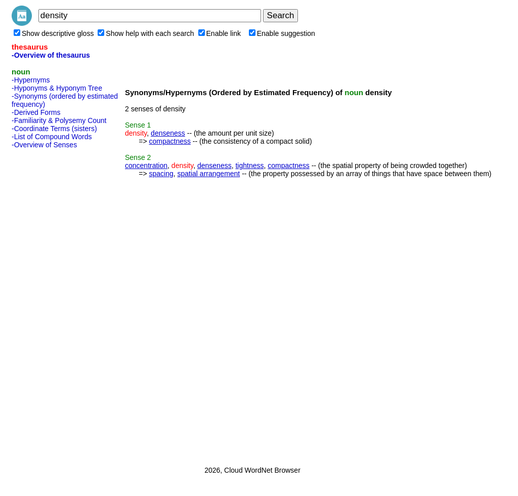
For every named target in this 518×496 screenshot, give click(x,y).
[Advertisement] (52, 304)
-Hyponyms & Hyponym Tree (57, 88)
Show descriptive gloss (54, 33)
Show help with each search (146, 33)
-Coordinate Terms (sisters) (54, 129)
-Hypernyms (31, 80)
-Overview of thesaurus (51, 55)
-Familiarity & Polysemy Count (59, 120)
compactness (169, 141)
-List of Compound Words (52, 137)
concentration (146, 165)
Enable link (219, 33)
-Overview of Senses (44, 145)
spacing (161, 174)
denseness (168, 133)
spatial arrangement (209, 174)
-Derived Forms (36, 112)
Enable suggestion (282, 33)
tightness (249, 165)
